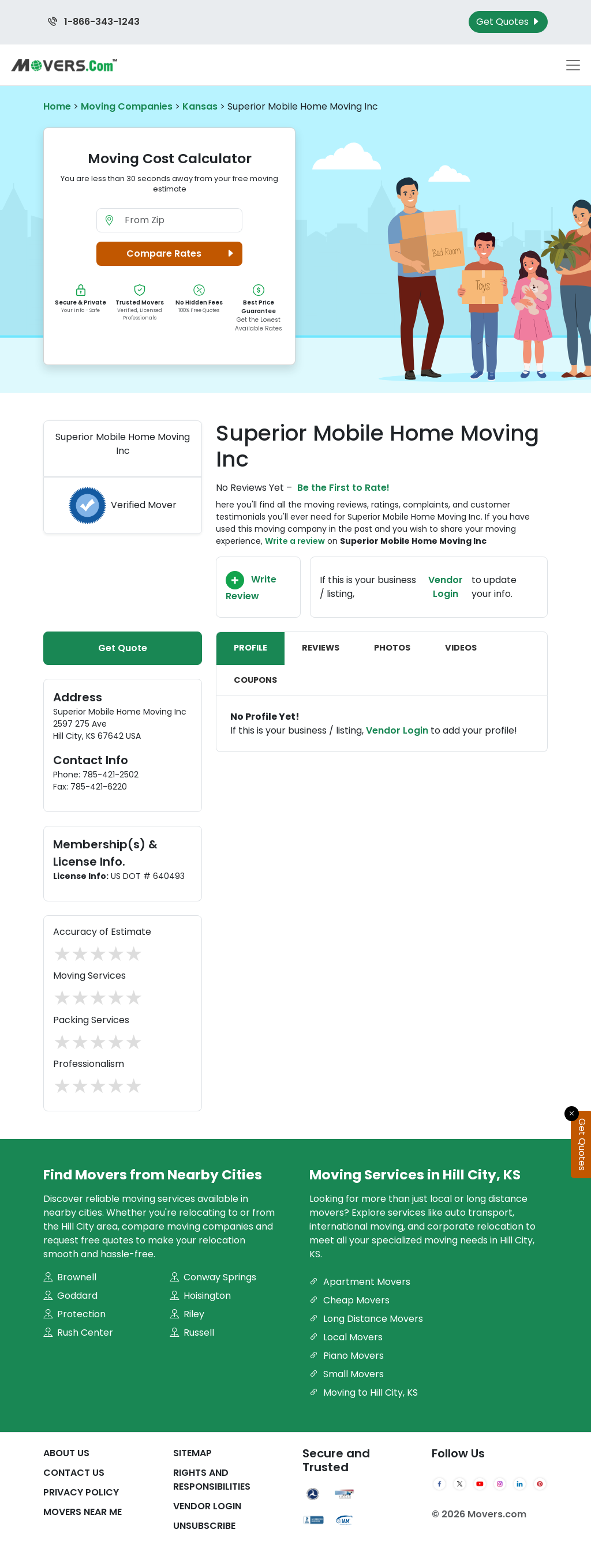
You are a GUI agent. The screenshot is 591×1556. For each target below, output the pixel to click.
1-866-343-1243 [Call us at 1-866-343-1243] (94, 21)
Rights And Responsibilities (211, 1479)
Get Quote (122, 648)
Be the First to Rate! (343, 487)
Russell (192, 1332)
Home (57, 106)
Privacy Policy (81, 1492)
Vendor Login (445, 586)
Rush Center (78, 1332)
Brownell (69, 1277)
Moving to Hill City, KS (363, 1392)
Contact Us (73, 1472)
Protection (74, 1314)
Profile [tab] (250, 647)
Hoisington (200, 1295)
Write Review (251, 587)
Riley (187, 1314)
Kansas (200, 106)
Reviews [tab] (320, 647)
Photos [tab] (392, 647)
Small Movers (346, 1374)
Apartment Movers (359, 1281)
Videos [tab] (461, 647)
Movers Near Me (82, 1512)
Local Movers (346, 1337)
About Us (66, 1453)
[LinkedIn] (520, 1483)
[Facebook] (439, 1483)
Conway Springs (213, 1277)
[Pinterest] (540, 1483)
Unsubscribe (204, 1525)
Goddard (70, 1295)
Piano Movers (346, 1355)
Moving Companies (127, 106)
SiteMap (192, 1453)
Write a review (295, 541)
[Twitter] (459, 1483)
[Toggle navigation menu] (573, 65)
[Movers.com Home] (64, 65)
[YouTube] (480, 1483)
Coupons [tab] (255, 680)
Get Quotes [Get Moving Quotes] (508, 21)
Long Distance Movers (366, 1318)
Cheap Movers (349, 1300)
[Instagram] (500, 1483)
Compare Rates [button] (181, 254)
